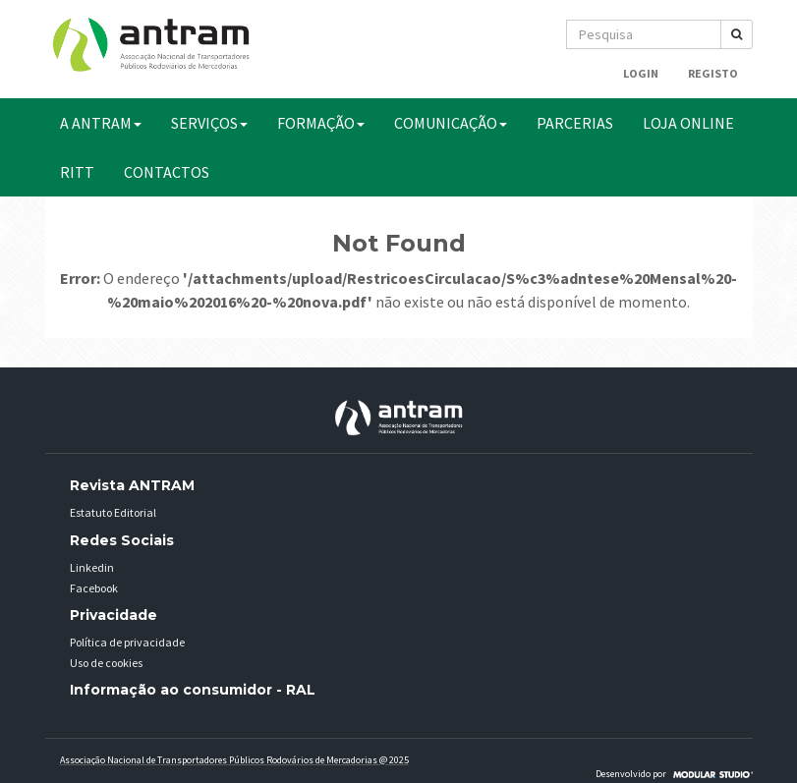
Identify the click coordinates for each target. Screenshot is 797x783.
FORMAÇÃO (321, 123)
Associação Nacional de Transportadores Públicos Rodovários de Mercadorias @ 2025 (234, 760)
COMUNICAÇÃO (450, 123)
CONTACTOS (166, 172)
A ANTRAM (101, 123)
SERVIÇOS (209, 123)
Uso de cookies (106, 662)
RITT (77, 172)
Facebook (94, 588)
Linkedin (92, 567)
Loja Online (688, 123)
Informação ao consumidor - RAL (192, 690)
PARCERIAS (575, 123)
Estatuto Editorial (113, 512)
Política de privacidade (127, 642)
